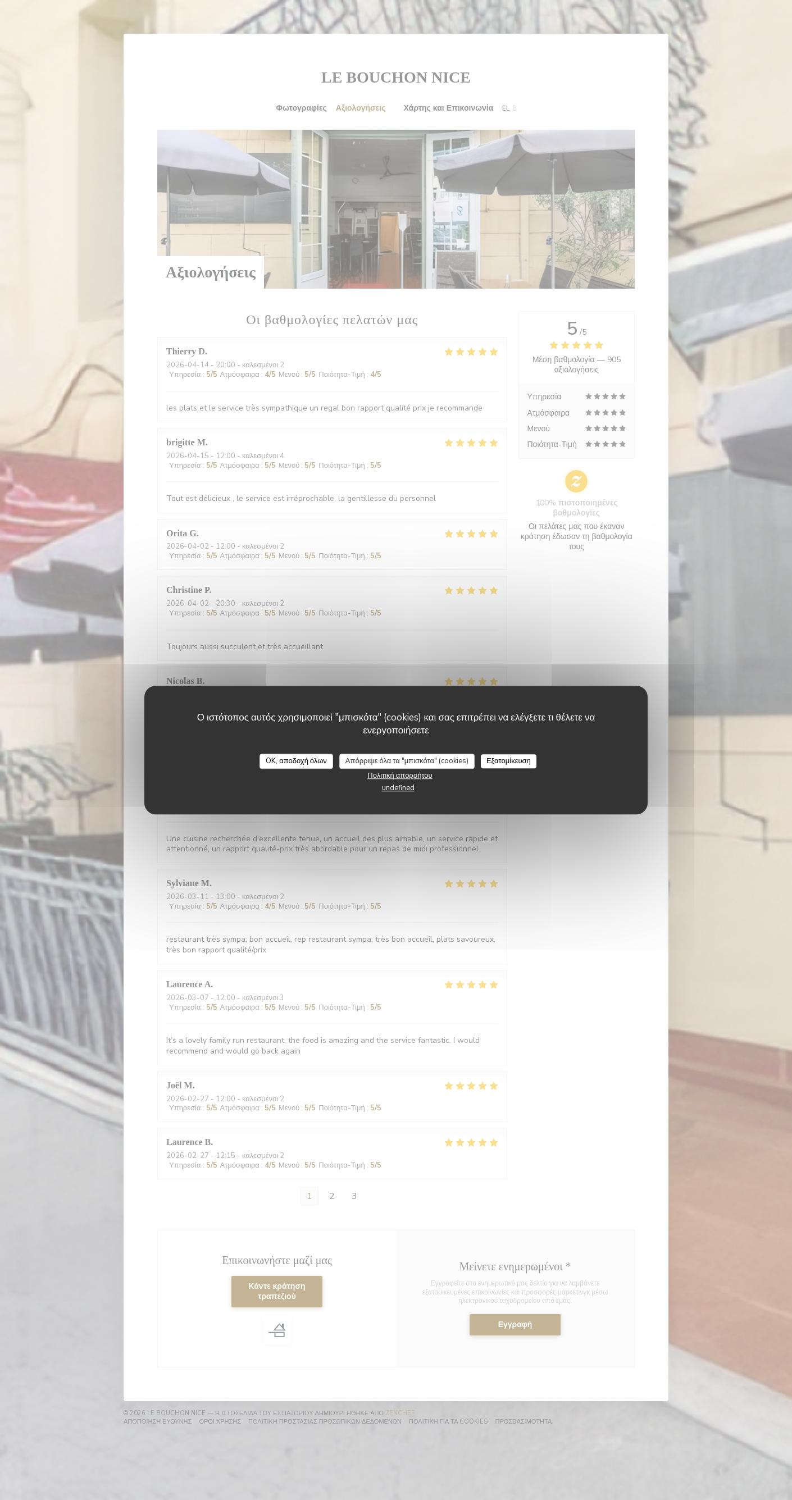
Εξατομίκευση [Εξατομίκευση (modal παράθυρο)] (508, 761)
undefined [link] (398, 788)
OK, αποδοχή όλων (296, 761)
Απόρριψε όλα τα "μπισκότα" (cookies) (406, 761)
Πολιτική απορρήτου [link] (399, 775)
